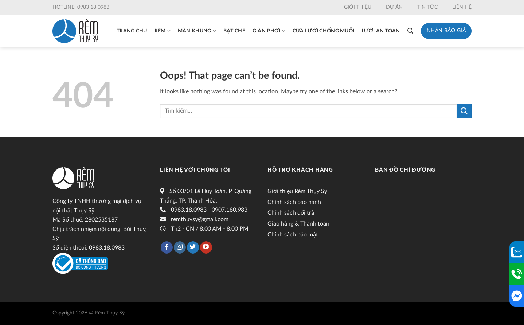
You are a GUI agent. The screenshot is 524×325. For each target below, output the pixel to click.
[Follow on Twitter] (193, 247)
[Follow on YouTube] (206, 247)
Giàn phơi (269, 30)
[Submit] (464, 111)
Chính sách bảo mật (292, 235)
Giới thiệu (357, 7)
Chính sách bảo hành (294, 202)
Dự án (394, 7)
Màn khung (197, 30)
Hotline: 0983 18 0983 (80, 7)
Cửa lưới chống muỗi (323, 31)
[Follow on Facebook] (167, 247)
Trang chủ (132, 31)
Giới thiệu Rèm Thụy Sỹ (297, 191)
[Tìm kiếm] (410, 31)
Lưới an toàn (380, 31)
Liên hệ (462, 7)
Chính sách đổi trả (290, 213)
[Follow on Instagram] (180, 247)
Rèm (163, 30)
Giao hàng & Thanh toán (298, 224)
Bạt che (234, 31)
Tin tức (427, 7)
